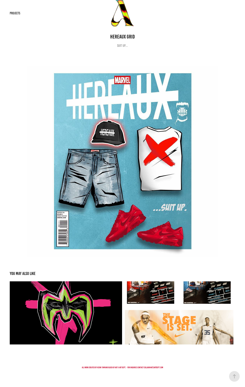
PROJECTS (15, 13)
